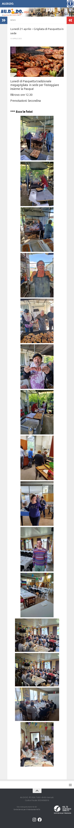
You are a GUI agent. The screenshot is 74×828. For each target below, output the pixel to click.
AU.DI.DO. (8, 3)
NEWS (13, 20)
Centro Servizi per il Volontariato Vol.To (27, 809)
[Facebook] (40, 820)
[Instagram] (34, 820)
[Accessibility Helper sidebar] (70, 3)
